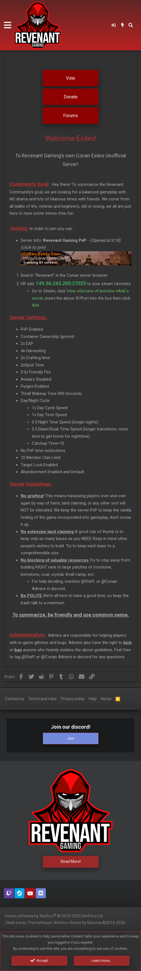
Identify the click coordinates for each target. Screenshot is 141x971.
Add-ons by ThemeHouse (29, 922)
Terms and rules (42, 698)
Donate (71, 97)
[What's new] (122, 25)
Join (70, 738)
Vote (70, 78)
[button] (7, 25)
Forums (70, 115)
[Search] (130, 25)
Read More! (71, 861)
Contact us (14, 698)
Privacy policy (73, 698)
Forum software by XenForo (54, 915)
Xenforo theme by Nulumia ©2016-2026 (89, 922)
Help (93, 698)
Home (106, 698)
